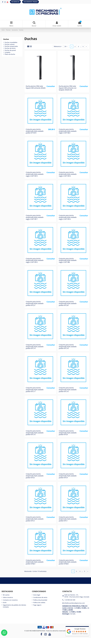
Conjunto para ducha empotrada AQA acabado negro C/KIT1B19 (34, 174)
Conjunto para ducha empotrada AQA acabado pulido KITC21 (34, 303)
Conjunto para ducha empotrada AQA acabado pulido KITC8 (68, 433)
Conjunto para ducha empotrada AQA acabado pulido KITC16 (68, 389)
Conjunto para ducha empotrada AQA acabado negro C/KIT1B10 (34, 260)
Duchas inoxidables (11, 42)
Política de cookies (39, 602)
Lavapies (7, 52)
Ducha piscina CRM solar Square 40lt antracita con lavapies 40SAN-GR (67, 88)
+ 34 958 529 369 (69, 600)
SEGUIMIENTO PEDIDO (30, 2)
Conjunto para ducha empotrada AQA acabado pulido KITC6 (34, 476)
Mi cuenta (6, 595)
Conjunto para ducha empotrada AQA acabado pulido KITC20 (68, 303)
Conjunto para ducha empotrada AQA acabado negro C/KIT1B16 (68, 217)
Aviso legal (36, 595)
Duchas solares (10, 44)
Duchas (6, 39)
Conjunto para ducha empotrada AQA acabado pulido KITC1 (68, 519)
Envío (4, 602)
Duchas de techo (10, 48)
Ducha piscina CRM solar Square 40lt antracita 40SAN (36, 87)
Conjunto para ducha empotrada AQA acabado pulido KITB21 (34, 562)
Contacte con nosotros (10, 600)
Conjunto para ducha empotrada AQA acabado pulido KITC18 (68, 346)
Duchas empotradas (11, 46)
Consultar (51, 86)
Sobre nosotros (8, 597)
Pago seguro (37, 605)
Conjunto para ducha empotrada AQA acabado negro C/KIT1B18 (68, 174)
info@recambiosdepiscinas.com (74, 603)
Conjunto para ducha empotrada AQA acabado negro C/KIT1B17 (34, 217)
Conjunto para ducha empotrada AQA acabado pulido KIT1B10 (34, 131)
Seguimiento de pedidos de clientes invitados (14, 606)
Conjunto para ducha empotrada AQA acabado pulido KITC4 (68, 476)
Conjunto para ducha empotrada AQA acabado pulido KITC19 (34, 346)
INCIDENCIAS (15, 2)
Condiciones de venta (40, 597)
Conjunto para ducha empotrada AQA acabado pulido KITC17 (34, 389)
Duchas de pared (10, 50)
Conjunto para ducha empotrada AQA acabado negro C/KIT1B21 (68, 131)
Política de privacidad (40, 600)
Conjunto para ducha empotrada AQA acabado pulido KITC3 (34, 519)
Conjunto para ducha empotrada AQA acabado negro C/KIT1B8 (68, 260)
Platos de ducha (10, 54)
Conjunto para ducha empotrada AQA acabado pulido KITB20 (68, 562)
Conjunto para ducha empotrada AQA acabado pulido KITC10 (34, 433)
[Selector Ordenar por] (58, 46)
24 (65, 46)
